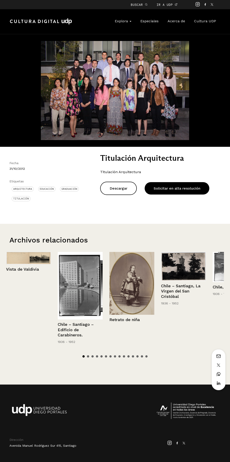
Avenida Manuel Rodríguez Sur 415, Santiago (42, 445)
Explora (123, 21)
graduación (69, 188)
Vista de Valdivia (22, 269)
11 (128, 356)
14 (142, 356)
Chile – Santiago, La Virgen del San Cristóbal (181, 291)
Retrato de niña (124, 319)
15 (146, 356)
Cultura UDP (205, 21)
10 (124, 356)
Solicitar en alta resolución (177, 188)
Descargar (118, 188)
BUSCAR (139, 5)
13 (137, 356)
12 (133, 356)
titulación (21, 198)
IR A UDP (167, 5)
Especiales (149, 21)
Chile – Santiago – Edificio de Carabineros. (76, 329)
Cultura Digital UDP (40, 23)
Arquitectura (22, 188)
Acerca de (176, 21)
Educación (47, 188)
